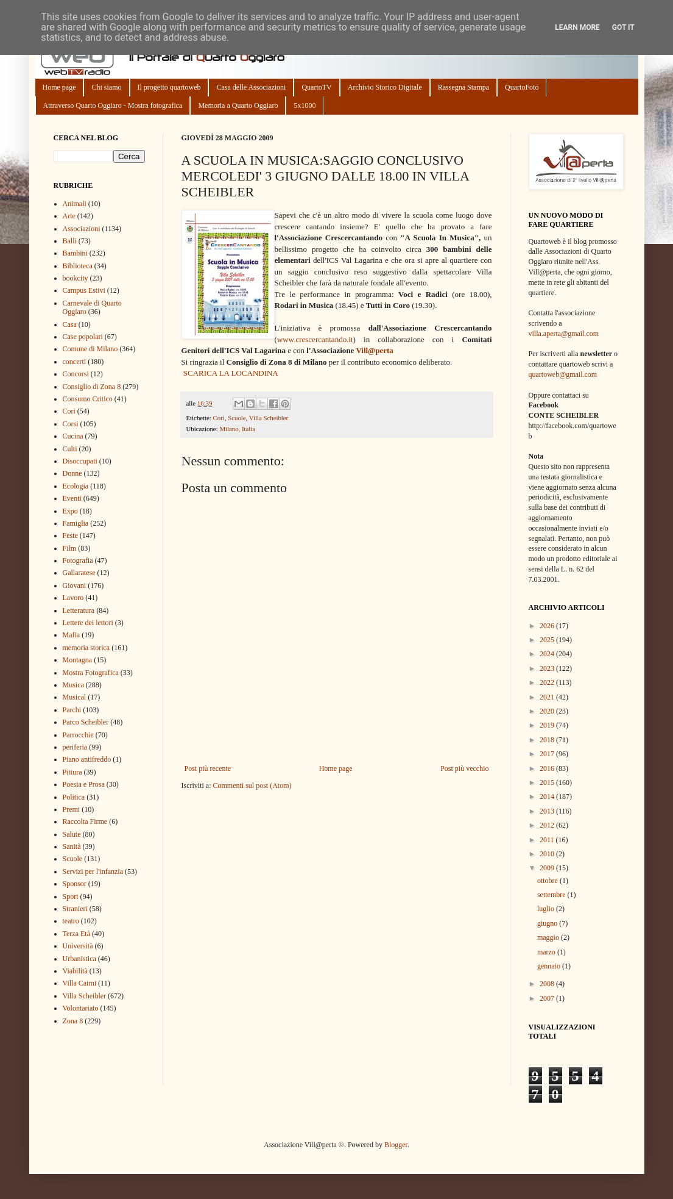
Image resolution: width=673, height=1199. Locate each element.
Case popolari (83, 336)
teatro (71, 921)
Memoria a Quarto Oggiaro (238, 105)
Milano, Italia (237, 428)
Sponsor (74, 883)
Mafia (71, 635)
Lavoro (73, 597)
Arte (69, 216)
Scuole (236, 417)
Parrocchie (78, 735)
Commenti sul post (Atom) (252, 785)
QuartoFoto (521, 87)
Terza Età (76, 933)
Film (70, 548)
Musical (74, 697)
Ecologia (76, 486)
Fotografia (78, 560)
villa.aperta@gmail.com (564, 333)
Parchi (72, 710)
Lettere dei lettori (88, 622)
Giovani (74, 585)
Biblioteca (78, 266)
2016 (548, 768)
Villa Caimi (80, 983)
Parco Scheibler (86, 722)
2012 (548, 825)
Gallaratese (79, 572)
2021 (548, 697)
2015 (548, 782)
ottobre (548, 880)
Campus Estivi (84, 290)
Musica (73, 685)
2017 (548, 754)
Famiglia (76, 523)
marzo (547, 952)
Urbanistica (79, 958)
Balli (70, 241)
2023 (548, 668)
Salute (72, 834)
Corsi (71, 424)
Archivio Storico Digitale (385, 87)
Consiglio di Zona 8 (92, 386)
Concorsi (76, 374)
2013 (548, 811)
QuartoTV (316, 87)
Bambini (75, 253)
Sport (71, 896)
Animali (74, 203)
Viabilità (75, 971)
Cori (219, 417)
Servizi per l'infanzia (93, 871)
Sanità (72, 846)
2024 (548, 654)
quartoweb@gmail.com (563, 374)
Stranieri (75, 908)
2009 (548, 868)
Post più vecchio (464, 768)
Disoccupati (80, 461)
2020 (548, 711)
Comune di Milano (90, 349)
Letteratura (79, 610)
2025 (548, 639)
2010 (548, 854)
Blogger (395, 1144)
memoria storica (86, 647)
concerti (74, 361)
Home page (59, 87)
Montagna (78, 660)
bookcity (75, 278)
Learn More (577, 27)
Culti (70, 449)
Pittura (72, 772)
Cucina (73, 436)
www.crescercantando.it (315, 339)
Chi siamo (106, 87)
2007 (548, 998)
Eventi (72, 498)
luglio (546, 908)
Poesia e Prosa (84, 784)
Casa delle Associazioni (251, 87)
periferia (75, 747)
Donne (72, 473)
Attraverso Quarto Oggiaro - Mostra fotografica (113, 105)
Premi (71, 809)
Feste (70, 535)
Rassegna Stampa (463, 87)
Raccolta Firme (85, 821)
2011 (548, 840)
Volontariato (81, 1008)
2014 (548, 796)
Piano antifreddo (87, 759)
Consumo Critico (88, 399)
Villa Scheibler (268, 417)
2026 (548, 625)
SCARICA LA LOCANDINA (230, 373)
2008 (548, 983)
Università (78, 946)
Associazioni (81, 228)
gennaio (549, 966)
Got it (623, 27)
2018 (548, 740)
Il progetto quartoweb (169, 87)
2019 (548, 725)
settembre (552, 894)
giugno (548, 923)
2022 (548, 682)
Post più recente (208, 768)
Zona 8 (73, 1021)
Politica (74, 797)
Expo (70, 511)
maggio (549, 937)
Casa (70, 324)
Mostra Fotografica (91, 672)
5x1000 (304, 105)
